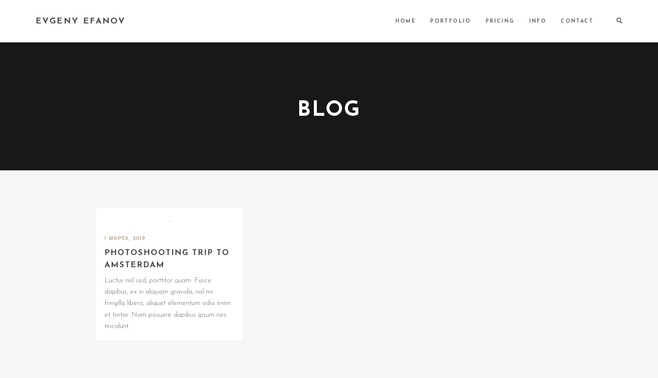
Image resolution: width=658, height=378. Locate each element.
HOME (405, 21)
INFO (538, 21)
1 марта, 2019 (125, 238)
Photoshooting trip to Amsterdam (167, 259)
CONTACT (577, 21)
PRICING (500, 21)
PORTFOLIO (450, 21)
